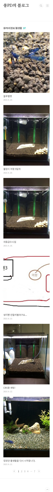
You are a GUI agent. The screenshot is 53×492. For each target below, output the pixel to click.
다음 (39, 471)
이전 (14, 471)
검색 (41, 6)
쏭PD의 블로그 (16, 6)
